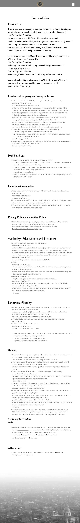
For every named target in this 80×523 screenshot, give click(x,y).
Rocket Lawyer (58, 452)
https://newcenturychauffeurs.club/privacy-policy (27, 229)
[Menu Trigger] (73, 4)
